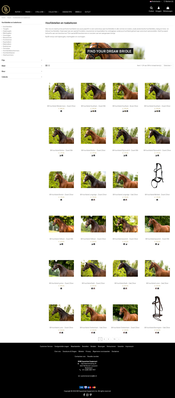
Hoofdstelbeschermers (11, 51)
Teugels (6, 29)
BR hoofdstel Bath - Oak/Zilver (125, 283)
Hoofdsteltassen (9, 53)
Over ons (57, 351)
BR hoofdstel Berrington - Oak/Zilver (157, 327)
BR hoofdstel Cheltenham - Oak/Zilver (93, 327)
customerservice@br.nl (89, 376)
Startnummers (8, 55)
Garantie (121, 346)
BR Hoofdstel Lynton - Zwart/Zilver (61, 283)
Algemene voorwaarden (101, 351)
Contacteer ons (80, 356)
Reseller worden (93, 356)
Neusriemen (7, 37)
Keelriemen (7, 46)
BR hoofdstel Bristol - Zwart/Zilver (61, 194)
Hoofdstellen (7, 27)
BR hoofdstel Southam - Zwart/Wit (93, 106)
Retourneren (111, 346)
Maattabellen (75, 346)
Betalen (93, 346)
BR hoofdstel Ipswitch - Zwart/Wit (157, 239)
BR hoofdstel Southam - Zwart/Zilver (157, 106)
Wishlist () (168, 1)
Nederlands (155, 1)
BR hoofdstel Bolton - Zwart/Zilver (93, 150)
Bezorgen (101, 346)
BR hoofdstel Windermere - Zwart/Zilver (61, 106)
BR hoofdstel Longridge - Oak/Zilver (125, 194)
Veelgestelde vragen (61, 346)
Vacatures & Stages (70, 351)
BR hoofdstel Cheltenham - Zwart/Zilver (125, 327)
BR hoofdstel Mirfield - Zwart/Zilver (157, 194)
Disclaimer (115, 351)
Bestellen (85, 346)
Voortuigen (7, 35)
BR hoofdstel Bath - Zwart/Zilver (93, 283)
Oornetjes (6, 48)
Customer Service (46, 346)
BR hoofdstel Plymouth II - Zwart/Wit (125, 150)
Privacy (88, 351)
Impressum (130, 346)
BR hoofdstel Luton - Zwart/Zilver (61, 327)
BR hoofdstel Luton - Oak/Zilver (157, 283)
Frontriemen (7, 40)
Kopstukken (7, 42)
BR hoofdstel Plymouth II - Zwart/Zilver (157, 150)
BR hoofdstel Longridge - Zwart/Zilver (93, 194)
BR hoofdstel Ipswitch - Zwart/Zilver (125, 239)
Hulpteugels (7, 31)
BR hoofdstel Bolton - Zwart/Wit (61, 150)
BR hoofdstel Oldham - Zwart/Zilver (93, 239)
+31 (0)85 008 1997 (89, 370)
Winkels (81, 351)
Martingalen (7, 33)
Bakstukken (7, 44)
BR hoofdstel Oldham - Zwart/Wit (61, 239)
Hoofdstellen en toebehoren (11, 22)
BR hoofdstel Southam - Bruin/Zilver (125, 106)
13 (114, 339)
